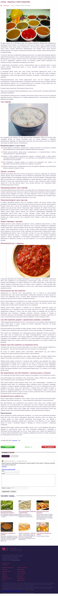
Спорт (3, 582)
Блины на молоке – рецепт (27, 535)
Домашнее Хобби (6, 573)
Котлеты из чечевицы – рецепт (8, 536)
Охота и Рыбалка (21, 575)
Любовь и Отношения (7, 570)
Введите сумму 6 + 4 (7, 490)
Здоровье (4, 577)
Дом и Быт (4, 571)
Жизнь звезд (20, 577)
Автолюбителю (21, 581)
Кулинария (6, 5)
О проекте (4, 567)
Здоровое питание (7, 581)
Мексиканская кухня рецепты (43, 514)
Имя (3, 471)
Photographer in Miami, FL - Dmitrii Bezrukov (12, 593)
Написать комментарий (8, 469)
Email (3, 473)
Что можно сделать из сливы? (44, 536)
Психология (20, 579)
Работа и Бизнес (21, 573)
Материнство (20, 571)
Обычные (5, 456)
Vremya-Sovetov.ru (15, 562)
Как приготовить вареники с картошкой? (27, 514)
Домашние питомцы (22, 570)
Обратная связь (6, 565)
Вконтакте (14, 456)
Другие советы (20, 582)
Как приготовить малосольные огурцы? (7, 514)
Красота (4, 575)
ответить (4, 466)
